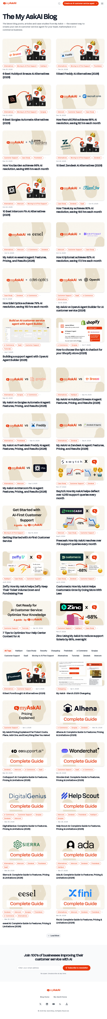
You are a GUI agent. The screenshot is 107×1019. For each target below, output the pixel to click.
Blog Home (44, 997)
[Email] (39, 968)
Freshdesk (68, 651)
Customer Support (12, 656)
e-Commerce (82, 651)
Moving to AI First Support (43, 656)
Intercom (98, 656)
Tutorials (75, 656)
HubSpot (18, 651)
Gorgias (94, 651)
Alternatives (63, 656)
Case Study (31, 651)
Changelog (55, 651)
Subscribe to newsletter (76, 968)
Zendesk (86, 656)
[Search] (59, 3)
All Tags (7, 651)
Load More (53, 936)
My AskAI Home (60, 997)
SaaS (26, 656)
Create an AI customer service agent (80, 3)
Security (43, 651)
